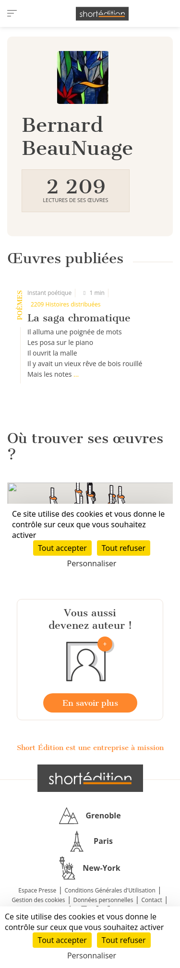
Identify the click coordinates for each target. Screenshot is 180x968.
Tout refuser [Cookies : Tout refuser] (124, 940)
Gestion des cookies (38, 900)
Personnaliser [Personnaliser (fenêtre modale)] (91, 955)
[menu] (12, 13)
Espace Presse (37, 890)
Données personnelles (103, 900)
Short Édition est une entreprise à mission (90, 747)
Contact (152, 900)
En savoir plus (90, 703)
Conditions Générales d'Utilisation (109, 890)
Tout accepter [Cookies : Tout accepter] (61, 940)
